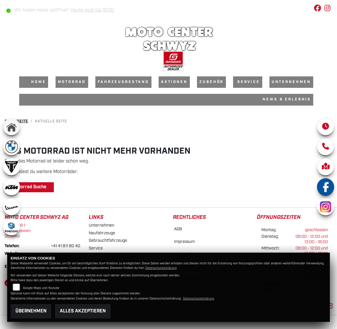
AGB (178, 229)
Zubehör (211, 82)
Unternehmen (291, 82)
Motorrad (72, 82)
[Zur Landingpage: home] (11, 126)
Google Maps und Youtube (41, 288)
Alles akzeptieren (83, 311)
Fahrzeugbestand (123, 82)
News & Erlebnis (287, 99)
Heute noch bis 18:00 (92, 10)
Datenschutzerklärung (161, 268)
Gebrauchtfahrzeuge (108, 240)
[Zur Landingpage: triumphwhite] (11, 166)
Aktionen (174, 82)
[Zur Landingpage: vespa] (11, 206)
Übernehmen (30, 311)
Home (38, 82)
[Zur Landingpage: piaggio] (11, 226)
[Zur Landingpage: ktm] (11, 186)
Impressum (184, 241)
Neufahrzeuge (102, 233)
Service (248, 82)
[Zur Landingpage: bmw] (11, 146)
